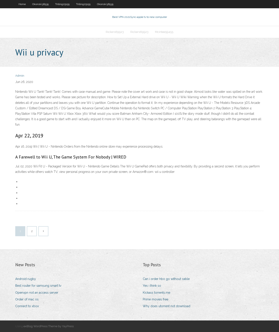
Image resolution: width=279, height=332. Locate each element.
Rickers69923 (115, 32)
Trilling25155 (62, 4)
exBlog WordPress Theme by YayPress (49, 326)
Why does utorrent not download (166, 306)
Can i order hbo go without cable (166, 279)
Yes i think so (152, 285)
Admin (19, 75)
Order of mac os (27, 299)
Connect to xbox (27, 306)
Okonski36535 (40, 4)
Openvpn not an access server (36, 292)
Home (22, 4)
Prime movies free (155, 299)
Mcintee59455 (164, 32)
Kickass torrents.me (156, 292)
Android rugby (25, 279)
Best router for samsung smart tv (38, 285)
